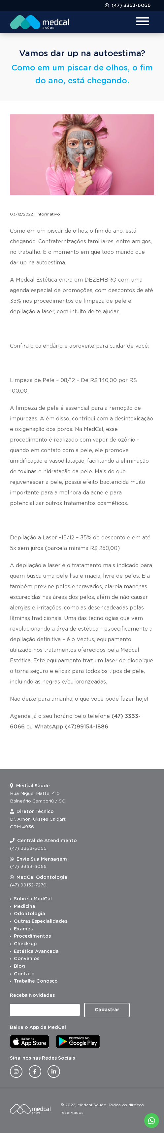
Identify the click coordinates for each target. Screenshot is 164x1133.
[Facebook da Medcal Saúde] (35, 1071)
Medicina (24, 906)
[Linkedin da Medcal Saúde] (54, 1071)
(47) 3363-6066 (130, 5)
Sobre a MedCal (33, 899)
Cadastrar (107, 1010)
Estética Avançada (36, 951)
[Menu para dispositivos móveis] (142, 22)
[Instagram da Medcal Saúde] (16, 1071)
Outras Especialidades (40, 921)
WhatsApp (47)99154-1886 (71, 726)
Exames (23, 929)
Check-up (25, 944)
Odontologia (29, 914)
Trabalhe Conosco (36, 981)
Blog (19, 966)
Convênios (26, 959)
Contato (24, 974)
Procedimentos (32, 936)
